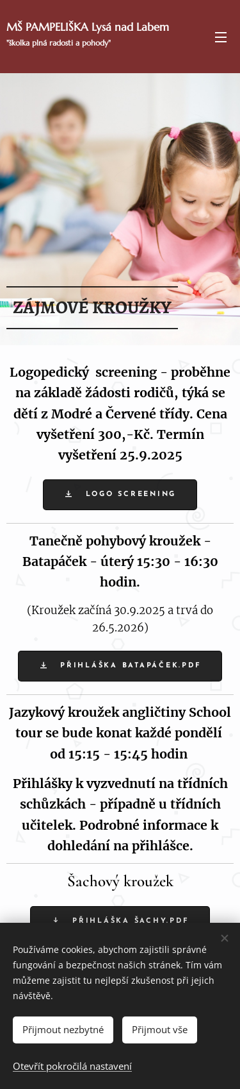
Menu (221, 37)
